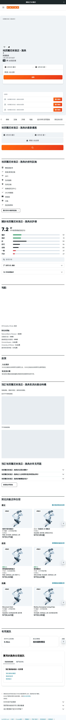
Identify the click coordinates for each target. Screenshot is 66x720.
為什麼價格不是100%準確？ (34, 704)
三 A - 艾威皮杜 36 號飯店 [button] (42, 524)
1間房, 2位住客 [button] (9, 67)
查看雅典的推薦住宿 (58, 578)
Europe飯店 (19, 714)
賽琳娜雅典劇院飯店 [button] (8, 564)
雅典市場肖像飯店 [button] (7, 524)
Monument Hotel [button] (7, 602)
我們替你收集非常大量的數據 (34, 700)
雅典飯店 (8, 674)
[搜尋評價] (34, 254)
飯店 (12, 714)
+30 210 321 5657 (9, 53)
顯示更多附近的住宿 (58, 500)
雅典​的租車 (9, 671)
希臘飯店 (27, 714)
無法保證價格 (27, 691)
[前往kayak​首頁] (13, 7)
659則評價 (12, 55)
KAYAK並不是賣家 (34, 697)
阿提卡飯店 (35, 714)
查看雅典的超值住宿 (58, 538)
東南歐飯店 (43, 714)
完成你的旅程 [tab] (9, 657)
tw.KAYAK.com (5, 714)
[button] (64, 2)
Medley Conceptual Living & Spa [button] (44, 602)
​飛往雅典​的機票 (11, 668)
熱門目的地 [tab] (19, 657)
